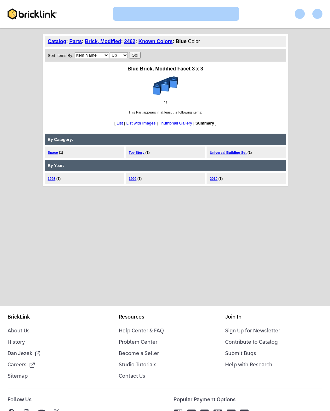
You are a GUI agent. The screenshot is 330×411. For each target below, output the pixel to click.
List (120, 123)
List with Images (141, 123)
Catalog (57, 41)
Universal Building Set (228, 152)
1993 (51, 179)
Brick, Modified (103, 41)
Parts (75, 41)
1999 (132, 179)
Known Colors (156, 41)
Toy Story (137, 152)
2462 (129, 41)
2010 (213, 179)
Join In (233, 317)
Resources (131, 317)
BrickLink (19, 317)
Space (53, 152)
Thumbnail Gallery (175, 123)
